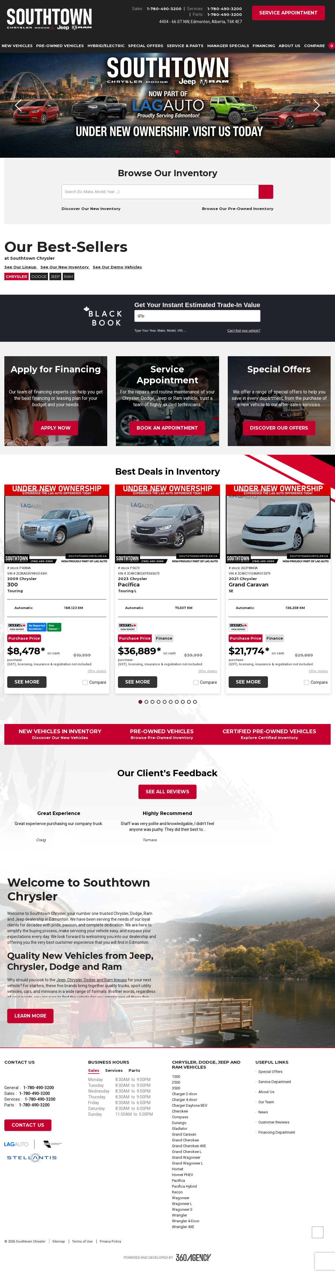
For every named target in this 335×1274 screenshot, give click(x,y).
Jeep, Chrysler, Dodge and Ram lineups (91, 988)
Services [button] (114, 1079)
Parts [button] (134, 1079)
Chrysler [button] (16, 285)
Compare (97, 691)
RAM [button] (68, 285)
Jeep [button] (55, 285)
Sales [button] (93, 1079)
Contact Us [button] (28, 1133)
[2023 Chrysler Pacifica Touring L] (167, 532)
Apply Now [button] (56, 436)
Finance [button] (164, 647)
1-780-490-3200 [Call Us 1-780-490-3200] (164, 8)
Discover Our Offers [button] (279, 436)
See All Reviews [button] (167, 800)
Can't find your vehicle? (243, 339)
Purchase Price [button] (24, 647)
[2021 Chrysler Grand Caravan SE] (278, 532)
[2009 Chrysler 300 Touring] (56, 532)
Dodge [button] (39, 285)
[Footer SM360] (193, 1265)
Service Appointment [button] (288, 13)
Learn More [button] (30, 1024)
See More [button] (26, 690)
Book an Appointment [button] (167, 436)
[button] (318, 45)
